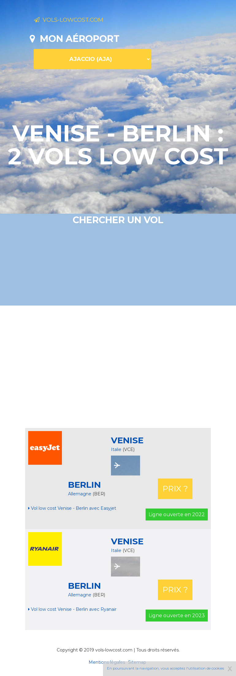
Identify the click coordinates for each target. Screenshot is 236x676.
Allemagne (80, 494)
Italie (116, 449)
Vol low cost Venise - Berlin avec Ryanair (72, 609)
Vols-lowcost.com (82, 21)
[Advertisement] (133, 367)
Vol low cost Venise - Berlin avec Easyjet (72, 508)
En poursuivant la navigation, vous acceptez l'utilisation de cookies (165, 668)
